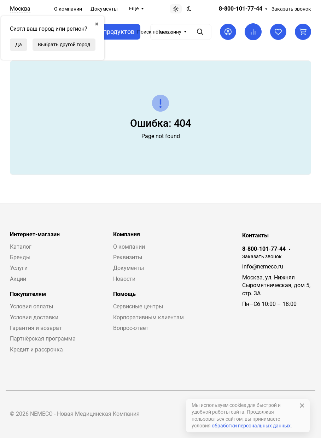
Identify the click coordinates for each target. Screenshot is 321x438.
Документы (104, 9)
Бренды (20, 257)
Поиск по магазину (159, 32)
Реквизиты (127, 257)
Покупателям (28, 294)
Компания (126, 234)
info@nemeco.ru (262, 266)
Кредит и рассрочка (36, 349)
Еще (134, 8)
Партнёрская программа (43, 338)
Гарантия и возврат (36, 328)
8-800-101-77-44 (240, 9)
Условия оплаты (31, 306)
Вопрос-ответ (130, 328)
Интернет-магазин (35, 234)
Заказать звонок (291, 9)
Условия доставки (34, 317)
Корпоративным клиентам (148, 317)
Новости (124, 279)
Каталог (20, 246)
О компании (68, 9)
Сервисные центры (138, 306)
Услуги (19, 268)
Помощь (124, 294)
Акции (18, 279)
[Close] (302, 405)
